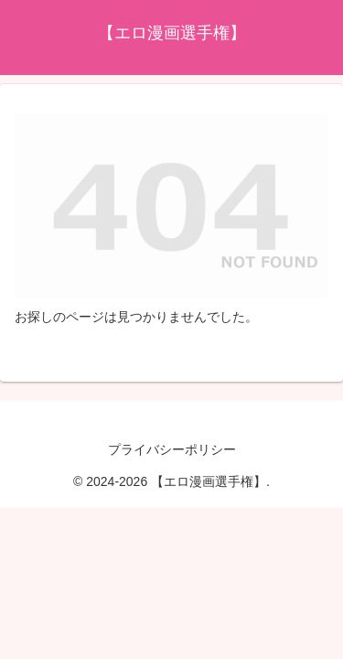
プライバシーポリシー (172, 449)
